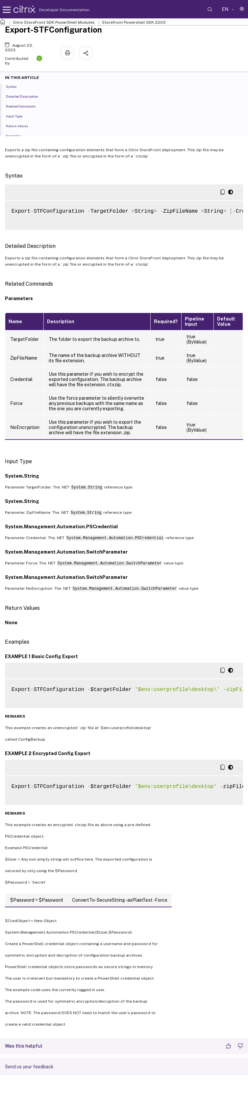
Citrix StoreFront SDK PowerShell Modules (54, 22)
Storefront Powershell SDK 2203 (133, 22)
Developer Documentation (54, 10)
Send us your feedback (29, 1066)
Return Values (20, 125)
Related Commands (24, 106)
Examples (17, 135)
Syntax (15, 86)
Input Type (18, 115)
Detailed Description (25, 96)
